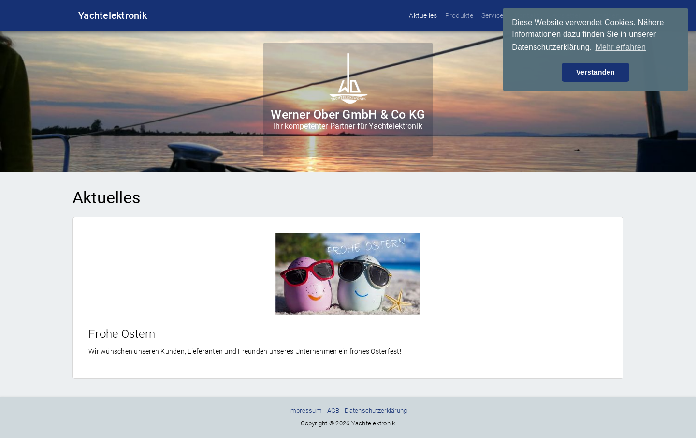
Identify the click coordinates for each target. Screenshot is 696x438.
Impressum (305, 410)
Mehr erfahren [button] (620, 47)
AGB (333, 410)
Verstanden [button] (595, 72)
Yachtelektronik (112, 15)
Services (494, 15)
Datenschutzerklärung (376, 410)
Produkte (459, 15)
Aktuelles (423, 15)
